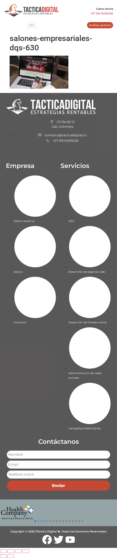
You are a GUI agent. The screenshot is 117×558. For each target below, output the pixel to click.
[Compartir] (18, 551)
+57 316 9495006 (101, 13)
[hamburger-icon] (31, 25)
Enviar (58, 485)
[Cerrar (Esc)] (25, 551)
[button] (35, 521)
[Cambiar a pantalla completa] (10, 551)
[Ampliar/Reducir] (3, 551)
